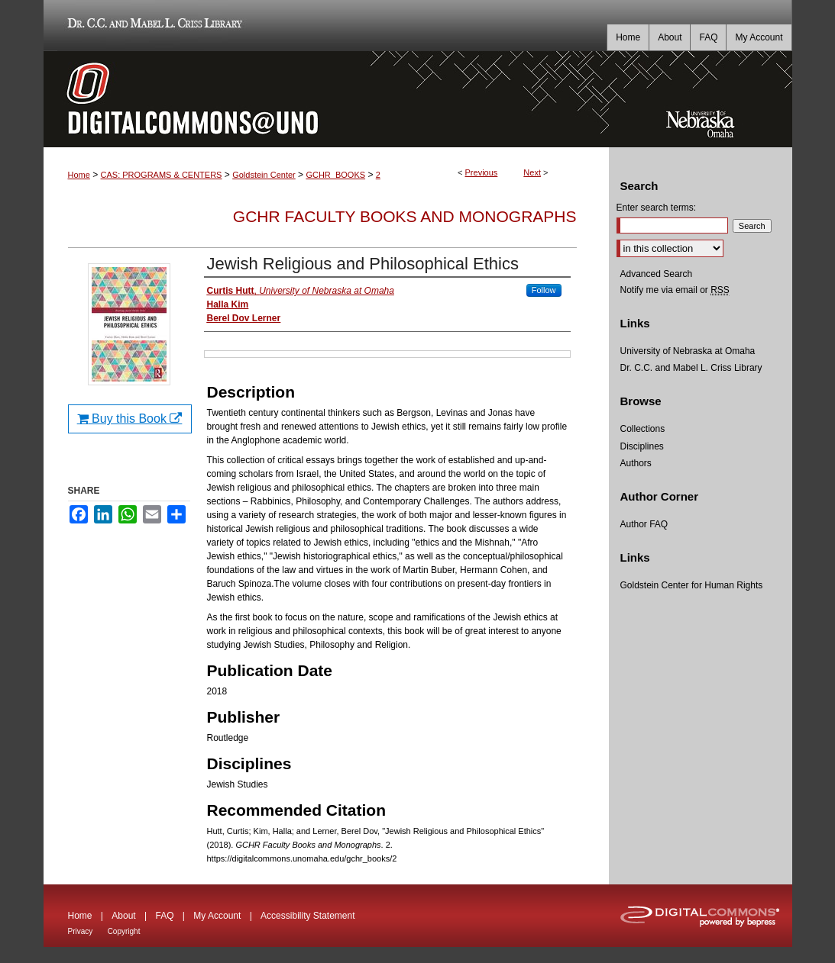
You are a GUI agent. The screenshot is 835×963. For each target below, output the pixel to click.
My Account (217, 915)
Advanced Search (656, 274)
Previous (481, 172)
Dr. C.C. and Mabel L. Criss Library (152, 25)
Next (532, 172)
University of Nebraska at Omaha (688, 351)
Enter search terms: (657, 207)
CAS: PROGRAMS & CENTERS (161, 174)
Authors (636, 463)
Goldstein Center (264, 174)
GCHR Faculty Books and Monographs (405, 216)
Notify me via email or (675, 290)
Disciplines (642, 446)
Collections (642, 429)
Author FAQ (644, 524)
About (123, 915)
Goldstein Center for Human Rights (691, 585)
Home (79, 174)
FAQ (164, 915)
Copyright (124, 931)
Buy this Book (130, 418)
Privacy (80, 931)
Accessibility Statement (307, 915)
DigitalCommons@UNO (326, 99)
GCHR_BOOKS (335, 174)
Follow (544, 290)
